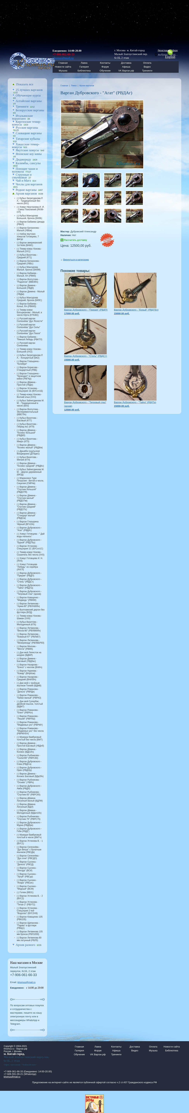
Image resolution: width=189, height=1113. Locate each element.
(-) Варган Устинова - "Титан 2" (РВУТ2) (27, 903)
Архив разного (25, 945)
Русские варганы (27, 127)
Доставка (126, 62)
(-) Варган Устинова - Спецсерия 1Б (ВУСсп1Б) (30, 389)
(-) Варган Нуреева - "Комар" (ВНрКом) (27, 672)
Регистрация (164, 50)
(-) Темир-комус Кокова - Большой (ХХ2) (29, 350)
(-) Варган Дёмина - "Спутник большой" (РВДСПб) (27, 489)
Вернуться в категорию (76, 259)
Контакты (105, 62)
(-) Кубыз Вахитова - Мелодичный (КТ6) (27, 623)
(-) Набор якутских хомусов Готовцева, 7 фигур (28, 236)
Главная (64, 85)
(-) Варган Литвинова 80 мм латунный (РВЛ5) (29, 939)
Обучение (105, 70)
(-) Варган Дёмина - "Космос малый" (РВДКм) (30, 446)
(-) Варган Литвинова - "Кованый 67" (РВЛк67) (28, 635)
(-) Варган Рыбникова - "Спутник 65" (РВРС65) (28, 793)
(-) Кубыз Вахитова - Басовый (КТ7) (27, 419)
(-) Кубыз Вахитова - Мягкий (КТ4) (27, 458)
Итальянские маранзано (22, 117)
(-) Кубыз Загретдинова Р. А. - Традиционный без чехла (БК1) (30, 201)
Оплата (147, 62)
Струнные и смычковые (22, 176)
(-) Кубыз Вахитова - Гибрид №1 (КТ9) (27, 425)
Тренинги (147, 70)
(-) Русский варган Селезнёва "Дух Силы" (28, 326)
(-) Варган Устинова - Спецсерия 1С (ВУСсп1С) (30, 547)
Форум (105, 66)
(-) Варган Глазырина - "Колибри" (28, 362)
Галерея (84, 66)
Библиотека (84, 70)
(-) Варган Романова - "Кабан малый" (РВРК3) (29, 696)
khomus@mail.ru (27, 982)
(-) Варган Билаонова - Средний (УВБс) (28, 262)
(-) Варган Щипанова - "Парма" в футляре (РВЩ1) (28, 925)
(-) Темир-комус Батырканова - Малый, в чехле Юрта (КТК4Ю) (29, 312)
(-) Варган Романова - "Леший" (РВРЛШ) (28, 717)
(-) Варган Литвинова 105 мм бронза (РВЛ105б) (30, 932)
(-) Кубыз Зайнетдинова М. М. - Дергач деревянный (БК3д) (30, 472)
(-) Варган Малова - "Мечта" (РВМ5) (27, 647)
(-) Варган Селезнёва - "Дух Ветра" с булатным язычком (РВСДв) (29, 849)
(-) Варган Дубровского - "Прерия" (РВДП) (29, 574)
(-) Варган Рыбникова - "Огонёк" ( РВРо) (28, 781)
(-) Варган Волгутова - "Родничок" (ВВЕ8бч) (28, 280)
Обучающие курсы (28, 95)
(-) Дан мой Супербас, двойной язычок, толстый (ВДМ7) (30, 704)
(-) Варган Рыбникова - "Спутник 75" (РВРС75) (28, 817)
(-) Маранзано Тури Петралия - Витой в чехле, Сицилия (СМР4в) (30, 481)
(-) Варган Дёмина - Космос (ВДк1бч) (27, 750)
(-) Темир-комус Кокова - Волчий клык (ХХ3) (29, 395)
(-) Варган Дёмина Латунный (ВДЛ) (26, 805)
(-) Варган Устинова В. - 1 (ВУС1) (30, 842)
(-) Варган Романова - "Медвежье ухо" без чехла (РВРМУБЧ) (30, 731)
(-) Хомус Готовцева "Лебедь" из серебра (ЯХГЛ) (27, 567)
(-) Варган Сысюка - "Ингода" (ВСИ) (27, 869)
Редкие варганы (26, 190)
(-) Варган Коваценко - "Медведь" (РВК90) (28, 598)
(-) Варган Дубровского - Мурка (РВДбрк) (29, 823)
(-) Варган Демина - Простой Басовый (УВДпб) (30, 744)
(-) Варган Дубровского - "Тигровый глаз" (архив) (29, 592)
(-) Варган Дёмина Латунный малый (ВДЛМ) (30, 799)
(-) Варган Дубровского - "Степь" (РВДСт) (29, 580)
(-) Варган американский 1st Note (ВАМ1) (29, 244)
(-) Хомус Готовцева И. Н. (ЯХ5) (30, 559)
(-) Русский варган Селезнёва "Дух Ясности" (30, 319)
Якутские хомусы (27, 150)
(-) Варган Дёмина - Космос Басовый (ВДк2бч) (30, 775)
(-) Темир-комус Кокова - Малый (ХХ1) (29, 250)
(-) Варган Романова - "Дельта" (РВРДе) (28, 690)
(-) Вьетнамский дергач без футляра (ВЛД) (30, 611)
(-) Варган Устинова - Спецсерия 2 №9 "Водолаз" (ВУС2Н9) (27, 911)
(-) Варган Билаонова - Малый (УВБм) (28, 229)
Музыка (63, 70)
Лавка (84, 62)
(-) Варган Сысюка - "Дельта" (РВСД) (27, 863)
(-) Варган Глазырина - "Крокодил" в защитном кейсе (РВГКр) (29, 376)
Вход (175, 50)
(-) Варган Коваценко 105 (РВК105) (29, 918)
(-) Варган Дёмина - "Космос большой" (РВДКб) (27, 433)
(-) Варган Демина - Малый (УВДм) (30, 292)
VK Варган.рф (126, 70)
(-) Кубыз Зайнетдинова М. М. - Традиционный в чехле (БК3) (30, 403)
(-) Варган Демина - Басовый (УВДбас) (27, 659)
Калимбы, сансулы (28, 163)
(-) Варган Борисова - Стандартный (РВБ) (28, 368)
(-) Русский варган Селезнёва (26, 344)
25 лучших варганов (29, 90)
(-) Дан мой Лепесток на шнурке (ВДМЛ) (29, 653)
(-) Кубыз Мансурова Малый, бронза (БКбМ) (28, 268)
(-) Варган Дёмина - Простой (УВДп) (27, 383)
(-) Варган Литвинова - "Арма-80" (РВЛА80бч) (28, 604)
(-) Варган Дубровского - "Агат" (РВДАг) (29, 529)
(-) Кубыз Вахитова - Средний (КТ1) (27, 256)
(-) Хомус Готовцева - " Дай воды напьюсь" (30, 535)
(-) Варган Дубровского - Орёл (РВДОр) (29, 768)
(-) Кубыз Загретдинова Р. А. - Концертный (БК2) (30, 356)
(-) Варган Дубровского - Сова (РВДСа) (29, 762)
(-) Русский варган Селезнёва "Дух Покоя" (29, 332)
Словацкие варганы (29, 133)
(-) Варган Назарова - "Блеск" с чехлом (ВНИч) (29, 666)
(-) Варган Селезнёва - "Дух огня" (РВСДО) (28, 857)
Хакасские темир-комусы (25, 146)
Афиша (126, 66)
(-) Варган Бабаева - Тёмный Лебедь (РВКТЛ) (29, 338)
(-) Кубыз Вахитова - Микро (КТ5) (27, 440)
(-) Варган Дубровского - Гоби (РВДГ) (29, 830)
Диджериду (23, 159)
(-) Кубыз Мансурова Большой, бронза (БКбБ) (29, 217)
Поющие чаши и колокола (25, 170)
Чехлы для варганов (29, 184)
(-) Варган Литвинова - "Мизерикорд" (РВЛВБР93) (30, 641)
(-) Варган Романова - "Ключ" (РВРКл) (28, 711)
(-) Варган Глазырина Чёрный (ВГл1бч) (28, 522)
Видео (147, 66)
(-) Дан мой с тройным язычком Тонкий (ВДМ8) (29, 684)
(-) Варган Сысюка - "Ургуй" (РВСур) (27, 875)
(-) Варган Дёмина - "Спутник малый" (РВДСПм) (27, 498)
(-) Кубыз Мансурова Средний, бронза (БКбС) (29, 299)
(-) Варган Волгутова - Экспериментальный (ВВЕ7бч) (28, 412)
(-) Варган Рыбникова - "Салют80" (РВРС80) (28, 756)
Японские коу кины (29, 154)
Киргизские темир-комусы (26, 123)
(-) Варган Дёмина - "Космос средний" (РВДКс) (30, 464)
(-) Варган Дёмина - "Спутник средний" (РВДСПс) (27, 507)
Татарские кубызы (28, 138)
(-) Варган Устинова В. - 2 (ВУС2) (30, 897)
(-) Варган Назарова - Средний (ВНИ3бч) (28, 678)
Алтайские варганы (29, 101)
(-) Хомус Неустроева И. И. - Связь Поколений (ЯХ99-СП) (30, 209)
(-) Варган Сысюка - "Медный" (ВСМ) (27, 887)
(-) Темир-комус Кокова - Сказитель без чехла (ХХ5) (30, 553)
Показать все (24, 84)
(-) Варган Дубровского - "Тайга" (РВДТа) (29, 586)
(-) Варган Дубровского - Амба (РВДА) (29, 787)
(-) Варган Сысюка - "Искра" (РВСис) (27, 881)
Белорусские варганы (30, 110)
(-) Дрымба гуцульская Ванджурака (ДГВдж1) (28, 452)
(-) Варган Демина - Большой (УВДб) (27, 286)
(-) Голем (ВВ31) (25, 892)
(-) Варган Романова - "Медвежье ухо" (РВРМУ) (30, 723)
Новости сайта (172, 1046)
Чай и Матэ (23, 180)
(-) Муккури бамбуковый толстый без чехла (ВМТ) (30, 738)
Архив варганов (26, 193)
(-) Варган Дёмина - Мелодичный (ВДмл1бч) (29, 811)
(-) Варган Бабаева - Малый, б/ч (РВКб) (27, 274)
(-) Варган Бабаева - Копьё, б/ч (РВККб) (27, 305)
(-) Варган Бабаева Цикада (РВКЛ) (30, 223)
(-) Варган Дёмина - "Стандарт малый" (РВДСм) (27, 515)
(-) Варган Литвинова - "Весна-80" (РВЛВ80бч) (29, 629)
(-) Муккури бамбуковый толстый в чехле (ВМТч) (29, 836)
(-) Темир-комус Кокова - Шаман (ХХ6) (29, 617)
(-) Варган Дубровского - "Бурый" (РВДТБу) (29, 541)
